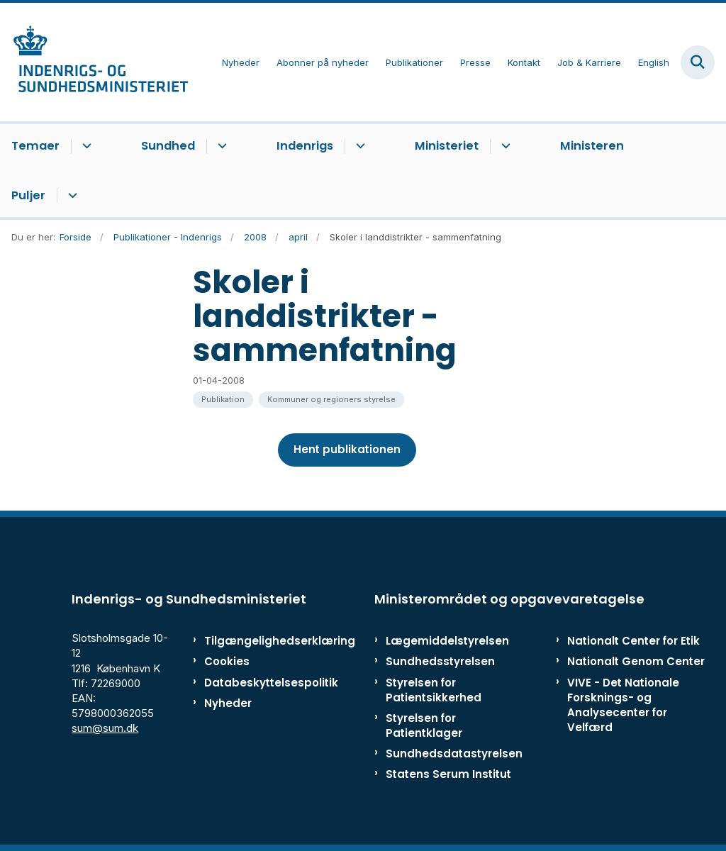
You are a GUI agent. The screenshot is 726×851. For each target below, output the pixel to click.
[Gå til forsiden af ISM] (94, 62)
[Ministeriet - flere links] (504, 146)
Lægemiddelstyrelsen (447, 640)
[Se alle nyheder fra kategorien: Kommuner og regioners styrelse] (331, 399)
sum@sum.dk (105, 728)
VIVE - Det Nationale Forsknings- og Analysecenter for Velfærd (623, 705)
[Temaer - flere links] (85, 146)
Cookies (227, 661)
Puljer (28, 195)
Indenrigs (305, 146)
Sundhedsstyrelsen (440, 661)
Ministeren (592, 146)
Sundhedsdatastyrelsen (454, 753)
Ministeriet (447, 146)
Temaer (35, 146)
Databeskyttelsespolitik (247, 682)
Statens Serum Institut (448, 774)
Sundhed (168, 146)
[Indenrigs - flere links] (358, 146)
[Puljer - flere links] (70, 196)
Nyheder (228, 703)
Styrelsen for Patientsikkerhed (433, 690)
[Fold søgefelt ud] (698, 62)
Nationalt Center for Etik (633, 640)
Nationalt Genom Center (636, 661)
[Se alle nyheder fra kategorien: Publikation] (223, 399)
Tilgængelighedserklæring (247, 640)
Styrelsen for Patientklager (424, 725)
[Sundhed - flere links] (220, 146)
